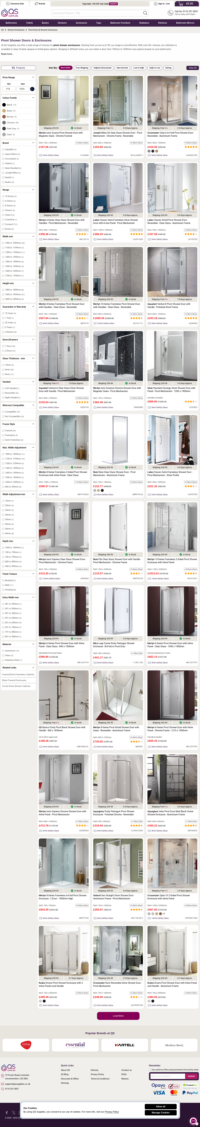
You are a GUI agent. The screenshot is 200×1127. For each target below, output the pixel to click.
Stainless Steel (13, 660)
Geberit (10, 163)
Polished (10, 589)
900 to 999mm (13, 566)
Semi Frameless (14, 440)
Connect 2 (11, 224)
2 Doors (10, 350)
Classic (10, 210)
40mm (9, 524)
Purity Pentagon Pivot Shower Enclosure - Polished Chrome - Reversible (113, 813)
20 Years (10, 322)
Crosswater (12, 158)
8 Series (10, 205)
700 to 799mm (13, 557)
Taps (98, 23)
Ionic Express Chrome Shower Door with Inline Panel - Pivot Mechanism (62, 813)
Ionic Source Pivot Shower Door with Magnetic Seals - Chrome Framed (61, 134)
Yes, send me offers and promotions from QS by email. (175, 1070)
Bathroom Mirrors (185, 23)
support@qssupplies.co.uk (15, 1084)
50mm (9, 528)
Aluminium (12, 650)
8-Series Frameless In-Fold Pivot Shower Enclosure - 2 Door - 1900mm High (62, 897)
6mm (9, 369)
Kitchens (162, 23)
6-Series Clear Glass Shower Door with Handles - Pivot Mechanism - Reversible (62, 221)
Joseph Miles (13, 172)
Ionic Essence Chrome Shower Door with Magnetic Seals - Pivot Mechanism (117, 390)
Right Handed (12, 397)
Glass (9, 655)
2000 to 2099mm (14, 299)
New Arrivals (122, 68)
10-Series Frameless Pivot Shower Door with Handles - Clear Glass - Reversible (116, 305)
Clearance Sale (15, 4)
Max (23, 84)
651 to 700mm (13, 627)
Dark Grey (13, 128)
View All (193, 68)
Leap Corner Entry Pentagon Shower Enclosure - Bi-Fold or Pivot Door (113, 645)
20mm (9, 505)
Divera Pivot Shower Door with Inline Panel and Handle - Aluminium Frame (172, 984)
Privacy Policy (97, 1074)
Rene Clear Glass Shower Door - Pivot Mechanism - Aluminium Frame (114, 474)
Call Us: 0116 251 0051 (186, 11)
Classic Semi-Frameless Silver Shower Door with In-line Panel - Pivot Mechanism (115, 221)
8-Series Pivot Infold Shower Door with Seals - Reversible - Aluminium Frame (116, 729)
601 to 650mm (13, 622)
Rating (168, 68)
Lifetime (11, 332)
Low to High (138, 68)
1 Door (10, 346)
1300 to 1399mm (14, 257)
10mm (9, 365)
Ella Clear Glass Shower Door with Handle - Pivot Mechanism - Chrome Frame (117, 561)
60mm (9, 533)
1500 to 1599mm (14, 266)
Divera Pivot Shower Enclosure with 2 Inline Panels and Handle (61, 984)
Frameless (11, 435)
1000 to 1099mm (15, 243)
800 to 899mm (13, 561)
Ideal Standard (13, 168)
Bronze (12, 116)
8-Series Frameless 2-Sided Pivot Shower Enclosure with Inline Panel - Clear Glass (63, 474)
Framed (10, 430)
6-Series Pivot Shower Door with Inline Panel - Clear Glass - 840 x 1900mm (61, 645)
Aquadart (10, 149)
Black (11, 105)
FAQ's (124, 1074)
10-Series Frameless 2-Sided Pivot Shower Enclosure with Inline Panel (172, 561)
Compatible (12, 411)
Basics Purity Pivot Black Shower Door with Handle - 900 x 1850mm (62, 729)
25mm (9, 510)
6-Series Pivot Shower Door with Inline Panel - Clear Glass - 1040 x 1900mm (170, 645)
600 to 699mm (13, 486)
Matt (9, 585)
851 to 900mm (13, 636)
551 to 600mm (13, 618)
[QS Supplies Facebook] (6, 1112)
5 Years (10, 327)
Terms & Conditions (100, 1078)
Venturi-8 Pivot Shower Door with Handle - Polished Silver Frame (168, 305)
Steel (11, 134)
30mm (9, 514)
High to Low (154, 68)
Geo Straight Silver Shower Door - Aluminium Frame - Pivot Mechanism (113, 897)
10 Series (11, 196)
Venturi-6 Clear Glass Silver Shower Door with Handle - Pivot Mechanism (61, 390)
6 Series (10, 201)
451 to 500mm (13, 608)
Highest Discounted (102, 68)
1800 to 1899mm (14, 290)
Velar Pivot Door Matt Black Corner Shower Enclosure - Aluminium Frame (170, 813)
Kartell (9, 177)
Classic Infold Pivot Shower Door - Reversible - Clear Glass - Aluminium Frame (168, 221)
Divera (9, 229)
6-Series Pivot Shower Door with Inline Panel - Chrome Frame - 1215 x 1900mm (170, 729)
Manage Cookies (161, 1112)
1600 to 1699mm (14, 271)
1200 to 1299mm (15, 252)
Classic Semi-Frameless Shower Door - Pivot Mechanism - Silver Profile (169, 474)
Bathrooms (11, 23)
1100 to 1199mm (14, 247)
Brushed (10, 580)
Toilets (29, 23)
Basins (45, 23)
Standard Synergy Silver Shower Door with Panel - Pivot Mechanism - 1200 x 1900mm (171, 390)
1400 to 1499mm (14, 261)
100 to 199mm (13, 552)
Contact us (126, 1070)
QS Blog (64, 1074)
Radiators (144, 23)
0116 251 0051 (10, 1089)
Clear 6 (9, 215)
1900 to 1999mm (15, 294)
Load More (118, 1016)
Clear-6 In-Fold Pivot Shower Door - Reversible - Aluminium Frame (170, 134)
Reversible (12, 393)
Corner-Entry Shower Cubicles (16, 686)
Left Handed (12, 388)
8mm (9, 374)
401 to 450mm (13, 604)
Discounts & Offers (70, 1078)
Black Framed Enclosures (14, 680)
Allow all (160, 1106)
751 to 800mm (13, 632)
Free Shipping (82, 68)
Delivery (94, 1070)
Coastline (11, 219)
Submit (191, 1076)
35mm (9, 519)
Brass (11, 111)
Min (9, 84)
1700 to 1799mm (14, 275)
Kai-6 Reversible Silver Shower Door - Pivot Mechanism (117, 984)
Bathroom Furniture (120, 23)
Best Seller (66, 68)
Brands (40, 4)
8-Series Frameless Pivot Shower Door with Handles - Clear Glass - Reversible (61, 305)
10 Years (10, 313)
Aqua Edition (12, 154)
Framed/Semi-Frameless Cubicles (18, 674)
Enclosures (81, 23)
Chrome (13, 122)
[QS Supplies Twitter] (13, 1112)
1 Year (9, 318)
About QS (65, 1070)
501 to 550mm (13, 613)
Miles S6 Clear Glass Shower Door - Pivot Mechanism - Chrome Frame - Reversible (117, 134)
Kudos (9, 182)
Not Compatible (14, 416)
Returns (125, 1078)
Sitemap (65, 1083)
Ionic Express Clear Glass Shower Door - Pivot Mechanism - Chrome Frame (62, 561)
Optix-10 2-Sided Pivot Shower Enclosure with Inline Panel (168, 897)
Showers (62, 23)
